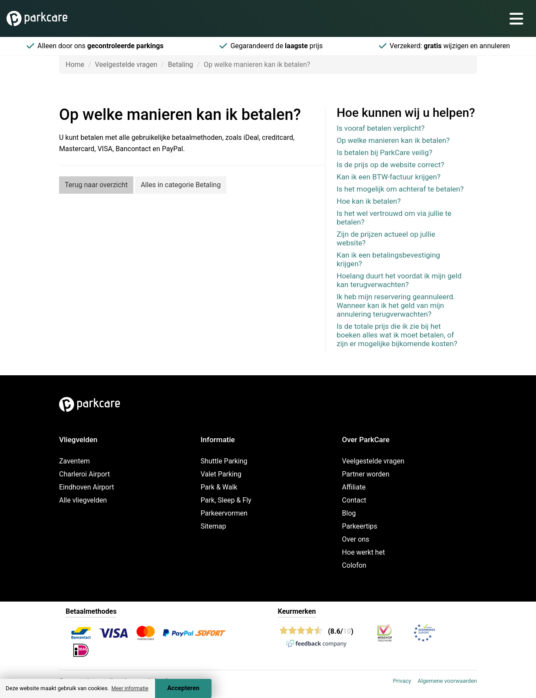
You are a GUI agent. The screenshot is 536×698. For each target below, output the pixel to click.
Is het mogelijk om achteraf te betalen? (400, 189)
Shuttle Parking (224, 461)
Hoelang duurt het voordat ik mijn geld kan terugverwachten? (399, 280)
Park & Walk (219, 487)
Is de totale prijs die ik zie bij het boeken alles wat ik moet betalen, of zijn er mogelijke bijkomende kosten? (397, 335)
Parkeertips (359, 526)
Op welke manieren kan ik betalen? (393, 140)
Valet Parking (221, 474)
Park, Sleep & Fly (226, 500)
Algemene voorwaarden (447, 681)
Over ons (355, 539)
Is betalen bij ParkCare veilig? (384, 152)
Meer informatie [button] (129, 688)
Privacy (402, 681)
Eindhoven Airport (86, 487)
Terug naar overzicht (96, 185)
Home (75, 64)
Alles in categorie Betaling (181, 185)
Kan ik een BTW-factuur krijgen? (388, 176)
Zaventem (74, 461)
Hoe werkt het (363, 552)
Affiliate (353, 487)
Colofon (354, 565)
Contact (354, 500)
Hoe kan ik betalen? (368, 201)
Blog (349, 513)
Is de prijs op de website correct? (390, 164)
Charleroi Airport (84, 474)
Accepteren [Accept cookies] (183, 688)
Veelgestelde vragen (126, 64)
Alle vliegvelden (83, 500)
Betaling (180, 64)
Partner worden (365, 474)
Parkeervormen (224, 513)
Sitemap (213, 526)
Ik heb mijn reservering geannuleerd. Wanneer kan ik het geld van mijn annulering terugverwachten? (396, 305)
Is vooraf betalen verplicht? (381, 128)
